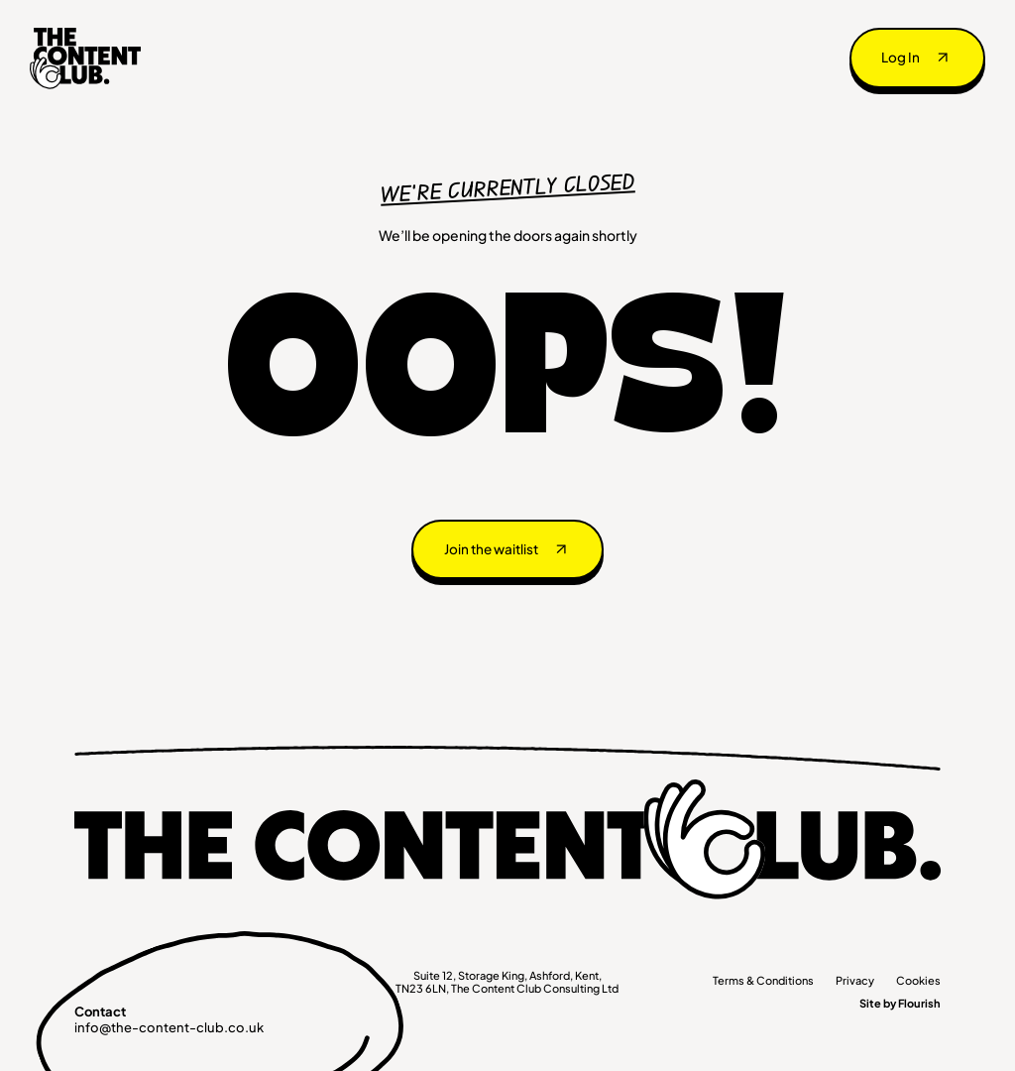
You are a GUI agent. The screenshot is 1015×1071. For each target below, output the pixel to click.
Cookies (918, 980)
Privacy (855, 980)
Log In (900, 57)
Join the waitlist (491, 548)
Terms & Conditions (763, 980)
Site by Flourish (900, 1003)
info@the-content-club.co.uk (169, 1027)
